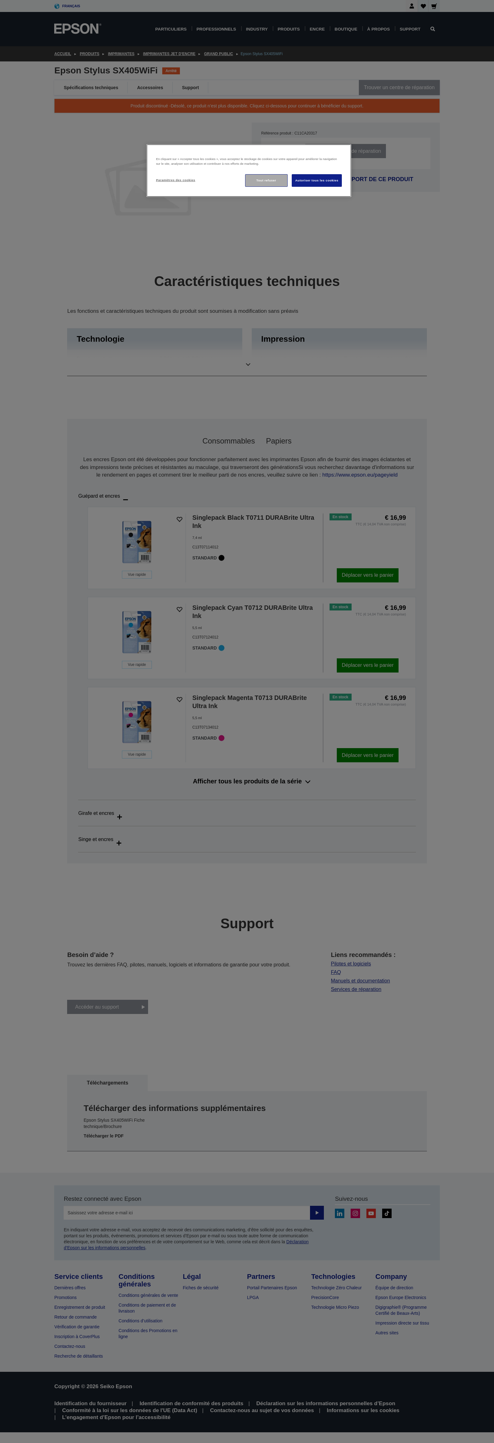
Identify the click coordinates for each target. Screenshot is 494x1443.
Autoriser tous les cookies (316, 180)
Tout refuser (266, 180)
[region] (248, 170)
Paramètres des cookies (175, 180)
